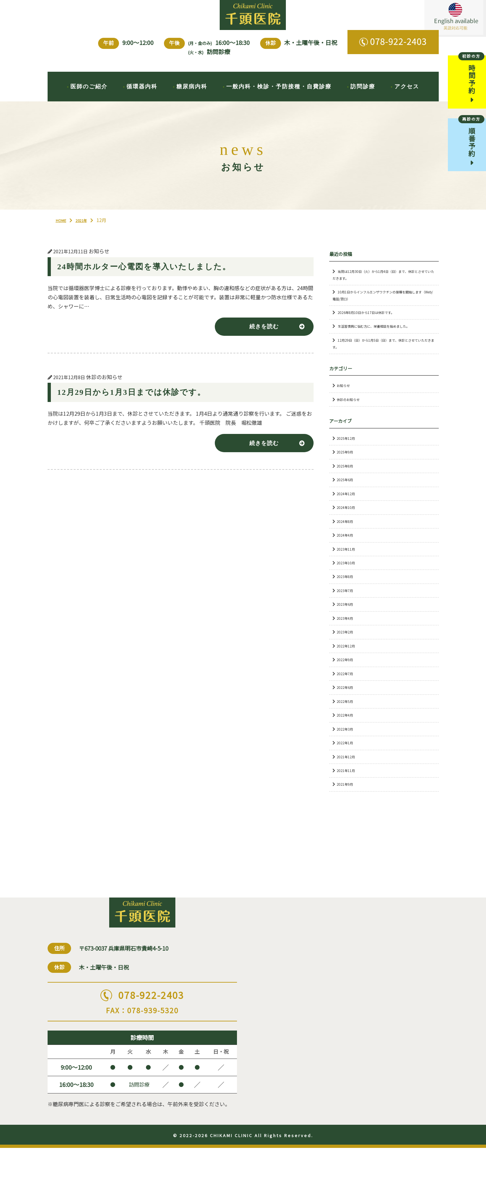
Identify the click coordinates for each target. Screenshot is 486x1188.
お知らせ (345, 397)
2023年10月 (348, 575)
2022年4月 (347, 727)
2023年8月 (347, 589)
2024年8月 (347, 533)
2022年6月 (347, 699)
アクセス (406, 95)
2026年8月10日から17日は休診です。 (373, 324)
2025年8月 (347, 478)
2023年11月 (348, 561)
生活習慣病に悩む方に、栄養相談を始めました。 (384, 338)
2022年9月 (347, 671)
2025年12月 (348, 450)
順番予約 (471, 146)
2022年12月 (348, 658)
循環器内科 (141, 95)
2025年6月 (347, 491)
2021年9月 (347, 796)
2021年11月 (348, 782)
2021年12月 (348, 768)
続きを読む (261, 339)
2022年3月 (347, 741)
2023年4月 (347, 630)
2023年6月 (347, 616)
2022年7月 (347, 685)
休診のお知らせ (351, 411)
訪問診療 (362, 95)
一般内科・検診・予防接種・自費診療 (278, 95)
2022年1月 (347, 754)
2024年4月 (347, 547)
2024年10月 (348, 519)
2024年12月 (348, 505)
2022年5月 (347, 713)
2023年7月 (347, 602)
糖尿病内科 (191, 95)
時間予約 (471, 80)
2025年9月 (347, 464)
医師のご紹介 (89, 95)
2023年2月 (347, 644)
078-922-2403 (142, 1037)
